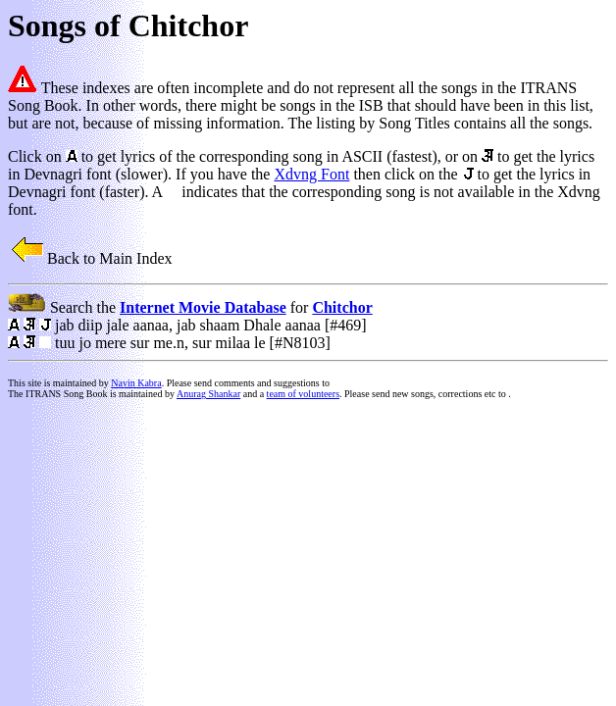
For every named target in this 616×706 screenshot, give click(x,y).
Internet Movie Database (203, 307)
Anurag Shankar (208, 393)
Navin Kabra (136, 383)
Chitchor (342, 307)
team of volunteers (303, 393)
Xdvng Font (311, 174)
